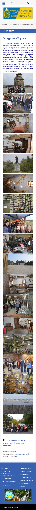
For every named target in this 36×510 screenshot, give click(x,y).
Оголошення (24, 483)
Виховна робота (25, 477)
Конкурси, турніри (25, 471)
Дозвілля (22, 486)
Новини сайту (24, 474)
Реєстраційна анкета (8, 481)
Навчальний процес (26, 480)
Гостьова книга (6, 478)
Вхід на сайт (14, 2)
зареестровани (20, 454)
